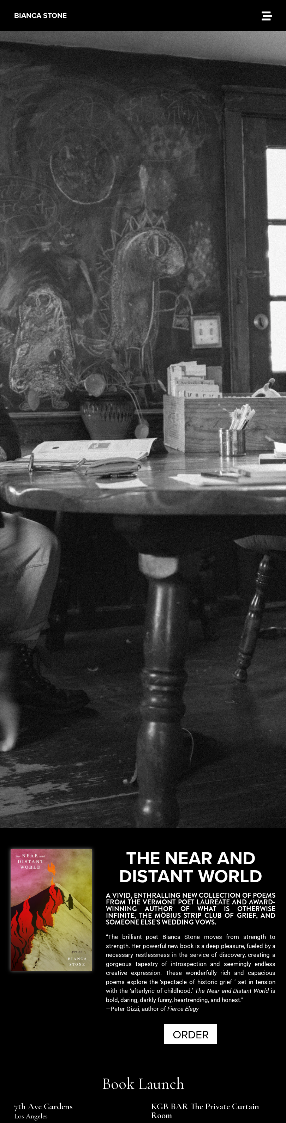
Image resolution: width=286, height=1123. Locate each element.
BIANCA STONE (40, 15)
